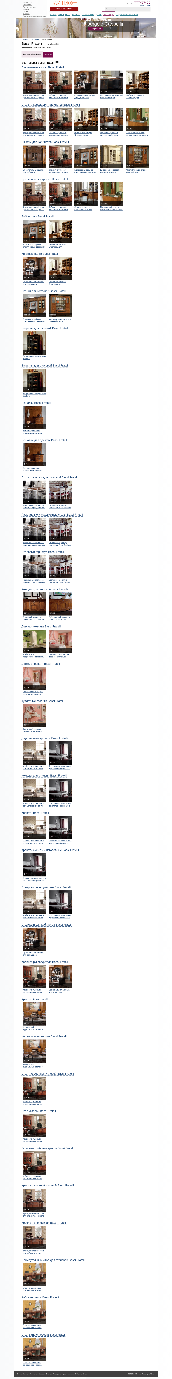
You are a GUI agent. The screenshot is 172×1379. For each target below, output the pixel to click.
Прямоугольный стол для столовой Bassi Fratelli (53, 1260)
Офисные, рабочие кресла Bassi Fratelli (48, 1148)
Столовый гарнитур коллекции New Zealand (60, 506)
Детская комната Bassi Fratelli (41, 626)
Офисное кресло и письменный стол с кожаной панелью (109, 135)
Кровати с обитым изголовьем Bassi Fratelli (50, 850)
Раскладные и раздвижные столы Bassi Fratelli (52, 514)
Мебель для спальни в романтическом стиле (33, 767)
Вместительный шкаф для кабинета (33, 171)
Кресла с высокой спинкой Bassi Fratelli (48, 1185)
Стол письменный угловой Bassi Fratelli (48, 1073)
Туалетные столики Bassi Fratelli (43, 701)
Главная (25, 39)
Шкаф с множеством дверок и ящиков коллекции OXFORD (110, 172)
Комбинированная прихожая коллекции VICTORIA (32, 433)
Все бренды (35, 39)
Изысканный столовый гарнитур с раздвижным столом (34, 507)
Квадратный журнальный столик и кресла (33, 1029)
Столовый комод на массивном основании (33, 618)
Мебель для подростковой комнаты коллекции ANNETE (33, 656)
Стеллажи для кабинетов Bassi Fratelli (47, 924)
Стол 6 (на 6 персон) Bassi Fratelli (44, 1334)
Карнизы (76, 15)
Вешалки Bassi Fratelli (36, 402)
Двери (99, 15)
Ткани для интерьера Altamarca (63, 1374)
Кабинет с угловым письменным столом (58, 96)
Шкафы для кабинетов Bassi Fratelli (45, 142)
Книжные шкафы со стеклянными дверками (85, 171)
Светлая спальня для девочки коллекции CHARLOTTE (59, 656)
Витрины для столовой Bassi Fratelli (45, 365)
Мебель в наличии (64, 9)
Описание (48, 55)
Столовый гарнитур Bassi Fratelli (43, 551)
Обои (67, 15)
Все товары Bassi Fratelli (32, 54)
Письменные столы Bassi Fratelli (43, 67)
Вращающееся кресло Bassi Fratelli (45, 179)
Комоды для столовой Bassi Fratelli (45, 589)
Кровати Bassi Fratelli (35, 812)
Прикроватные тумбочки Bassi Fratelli (46, 887)
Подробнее (96, 29)
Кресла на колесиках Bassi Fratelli (44, 1222)
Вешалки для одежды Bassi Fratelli (44, 440)
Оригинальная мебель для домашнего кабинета (84, 97)
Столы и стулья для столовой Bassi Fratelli (50, 477)
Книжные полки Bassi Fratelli (40, 253)
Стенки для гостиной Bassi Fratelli (44, 291)
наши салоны (145, 5)
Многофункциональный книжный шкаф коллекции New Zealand (137, 172)
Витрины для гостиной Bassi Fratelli (45, 328)
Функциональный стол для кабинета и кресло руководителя (33, 97)
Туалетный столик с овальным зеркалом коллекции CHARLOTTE (34, 731)
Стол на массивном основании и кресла (32, 1289)
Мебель (53, 15)
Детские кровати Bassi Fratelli (41, 663)
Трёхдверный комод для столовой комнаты (60, 618)
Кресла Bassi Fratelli (35, 999)
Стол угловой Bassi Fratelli (39, 1111)
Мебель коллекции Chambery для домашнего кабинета (136, 97)
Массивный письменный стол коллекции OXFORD (111, 97)
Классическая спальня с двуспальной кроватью (60, 767)
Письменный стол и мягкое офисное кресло (137, 133)
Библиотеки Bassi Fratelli (38, 216)
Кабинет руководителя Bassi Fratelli (45, 961)
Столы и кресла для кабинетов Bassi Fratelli (51, 104)
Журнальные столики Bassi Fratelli (44, 1036)
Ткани (61, 15)
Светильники (88, 15)
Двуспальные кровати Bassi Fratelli (45, 738)
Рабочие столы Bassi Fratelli (40, 1297)
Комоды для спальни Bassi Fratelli (44, 775)
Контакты (26, 14)
